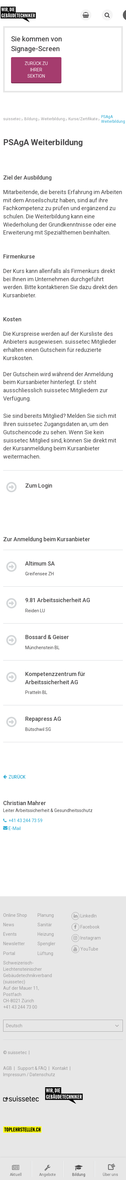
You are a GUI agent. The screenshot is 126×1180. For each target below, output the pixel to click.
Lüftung (45, 953)
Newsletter (14, 943)
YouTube (85, 949)
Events (10, 934)
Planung (45, 915)
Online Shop (15, 915)
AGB (8, 1068)
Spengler (46, 943)
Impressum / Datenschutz (29, 1074)
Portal (9, 953)
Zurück (14, 777)
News (8, 924)
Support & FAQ (33, 1068)
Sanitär (44, 924)
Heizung (45, 934)
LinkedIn (84, 916)
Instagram (86, 938)
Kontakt (60, 1068)
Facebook (86, 927)
